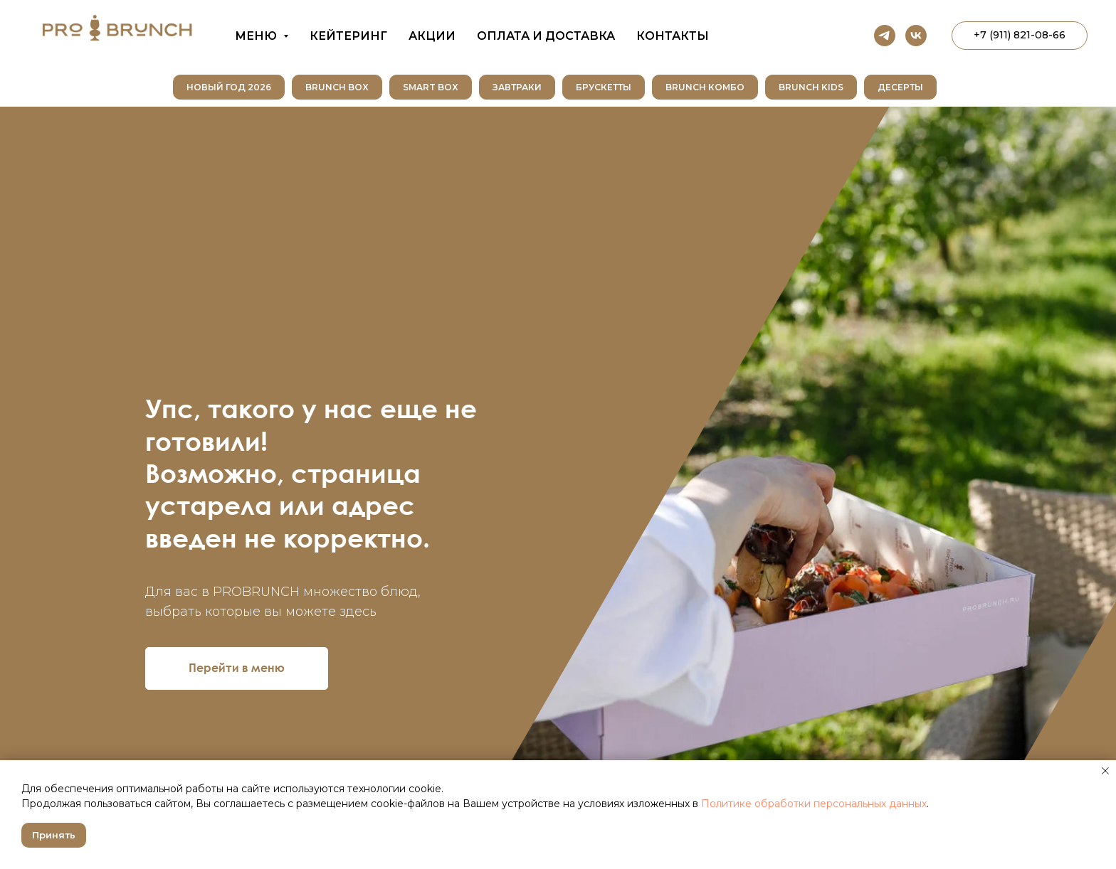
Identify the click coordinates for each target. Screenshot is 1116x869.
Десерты (900, 87)
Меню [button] (257, 36)
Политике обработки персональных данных (814, 803)
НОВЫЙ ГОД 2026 (228, 87)
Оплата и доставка (546, 36)
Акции (432, 36)
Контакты (672, 36)
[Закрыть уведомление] (1105, 771)
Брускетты (603, 87)
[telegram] (884, 35)
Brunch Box (337, 87)
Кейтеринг (348, 36)
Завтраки (517, 87)
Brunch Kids (811, 87)
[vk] (916, 35)
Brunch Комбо (704, 87)
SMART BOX (430, 87)
